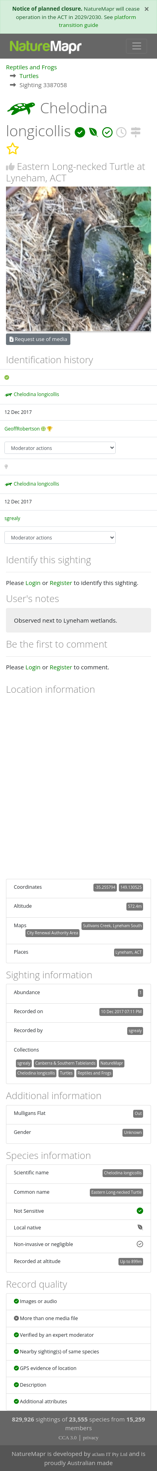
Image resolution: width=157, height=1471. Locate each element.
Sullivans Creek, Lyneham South (112, 925)
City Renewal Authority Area (52, 933)
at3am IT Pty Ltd (109, 1454)
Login (33, 583)
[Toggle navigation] (136, 46)
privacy (91, 1438)
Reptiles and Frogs (31, 67)
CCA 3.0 (67, 1438)
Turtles (29, 76)
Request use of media (38, 339)
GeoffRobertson (22, 428)
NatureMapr (112, 1063)
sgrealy (12, 518)
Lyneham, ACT (129, 952)
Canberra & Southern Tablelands (65, 1063)
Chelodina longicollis (36, 394)
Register (61, 583)
